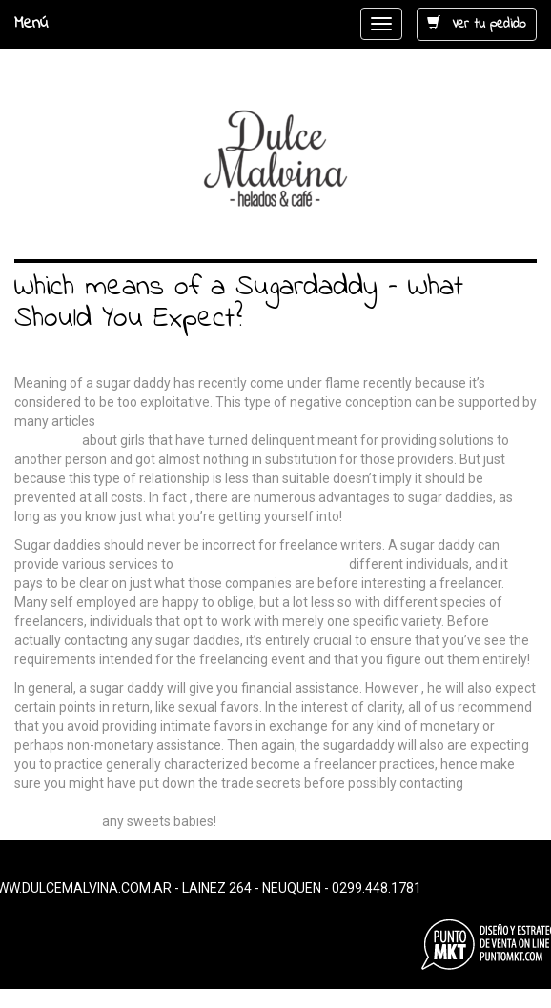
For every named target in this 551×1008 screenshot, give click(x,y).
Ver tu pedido (476, 24)
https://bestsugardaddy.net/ (261, 564)
